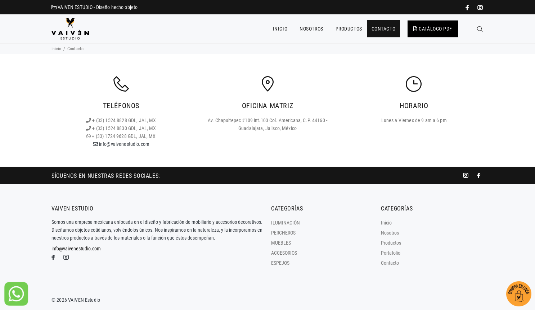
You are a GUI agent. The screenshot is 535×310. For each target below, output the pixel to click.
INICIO (280, 29)
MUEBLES (281, 243)
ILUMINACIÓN (285, 223)
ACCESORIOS (284, 253)
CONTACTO (383, 29)
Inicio (56, 48)
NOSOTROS (311, 29)
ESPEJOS (280, 263)
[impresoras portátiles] (468, 7)
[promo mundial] (480, 7)
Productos (391, 243)
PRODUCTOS (349, 29)
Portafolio (390, 253)
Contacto (390, 263)
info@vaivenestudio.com (121, 144)
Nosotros (390, 233)
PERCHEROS (283, 233)
